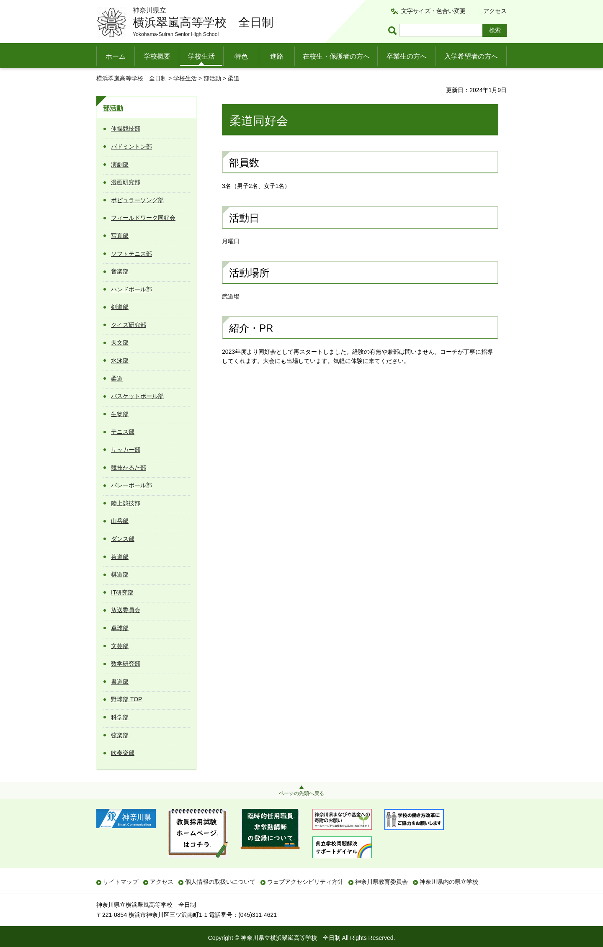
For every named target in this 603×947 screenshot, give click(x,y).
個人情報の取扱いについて (220, 881)
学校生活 (201, 56)
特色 (241, 56)
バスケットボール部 (137, 396)
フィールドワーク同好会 (143, 217)
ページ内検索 (393, 30)
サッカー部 (125, 449)
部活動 (212, 78)
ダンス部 (122, 538)
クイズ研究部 (128, 325)
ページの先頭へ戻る (301, 793)
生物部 (120, 414)
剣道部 (120, 307)
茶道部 (120, 556)
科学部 (120, 717)
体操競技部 (125, 128)
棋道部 (120, 574)
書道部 (120, 681)
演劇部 (120, 164)
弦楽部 (120, 735)
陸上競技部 (125, 503)
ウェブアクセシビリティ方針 (305, 881)
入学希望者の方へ (471, 56)
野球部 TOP (126, 699)
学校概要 (157, 56)
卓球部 (120, 628)
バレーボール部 (131, 485)
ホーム (116, 56)
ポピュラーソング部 (137, 200)
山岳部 (120, 520)
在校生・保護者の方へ (336, 56)
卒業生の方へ (407, 56)
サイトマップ (120, 881)
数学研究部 (125, 663)
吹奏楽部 (122, 752)
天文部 (120, 342)
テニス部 (122, 431)
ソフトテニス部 (131, 253)
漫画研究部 (125, 182)
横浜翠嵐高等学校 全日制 (131, 78)
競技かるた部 (128, 467)
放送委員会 (125, 610)
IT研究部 (122, 592)
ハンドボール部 (131, 289)
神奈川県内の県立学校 (449, 881)
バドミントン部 (131, 146)
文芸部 (120, 646)
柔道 (117, 378)
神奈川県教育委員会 (381, 881)
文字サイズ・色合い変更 (433, 11)
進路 (276, 56)
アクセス (495, 11)
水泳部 (120, 360)
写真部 (120, 235)
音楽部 (120, 271)
